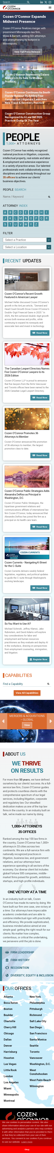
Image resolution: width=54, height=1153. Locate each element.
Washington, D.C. (40, 1064)
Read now (40, 333)
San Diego (36, 1027)
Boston (8, 1008)
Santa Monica (38, 1039)
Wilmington (37, 1086)
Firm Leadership (18, 952)
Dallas (8, 1039)
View (27, 725)
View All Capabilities (27, 693)
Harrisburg (10, 1051)
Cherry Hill (10, 1027)
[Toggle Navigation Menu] (50, 8)
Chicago (9, 1033)
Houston (9, 1057)
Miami (7, 1088)
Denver (8, 1045)
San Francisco (38, 1033)
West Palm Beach (40, 1080)
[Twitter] (45, 2)
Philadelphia (37, 1002)
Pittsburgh (36, 1008)
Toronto (34, 1051)
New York (35, 996)
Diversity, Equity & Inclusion (28, 975)
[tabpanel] (27, 721)
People (14, 190)
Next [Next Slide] (50, 721)
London (8, 1076)
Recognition (16, 967)
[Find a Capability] (27, 684)
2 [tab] (27, 67)
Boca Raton (11, 1002)
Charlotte (9, 1021)
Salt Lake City (38, 1021)
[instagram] (50, 2)
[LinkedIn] (41, 2)
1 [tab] (22, 67)
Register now (38, 659)
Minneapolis (11, 1094)
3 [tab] (31, 67)
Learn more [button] (26, 1142)
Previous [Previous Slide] (3, 721)
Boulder (8, 1015)
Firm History (16, 960)
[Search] (28, 2)
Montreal (9, 1100)
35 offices (9, 177)
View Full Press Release (27, 52)
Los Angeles (11, 1082)
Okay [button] (27, 1149)
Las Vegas (10, 1064)
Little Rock (10, 1070)
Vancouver (36, 1057)
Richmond (36, 1015)
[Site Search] (16, 2)
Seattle (34, 1045)
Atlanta (8, 996)
